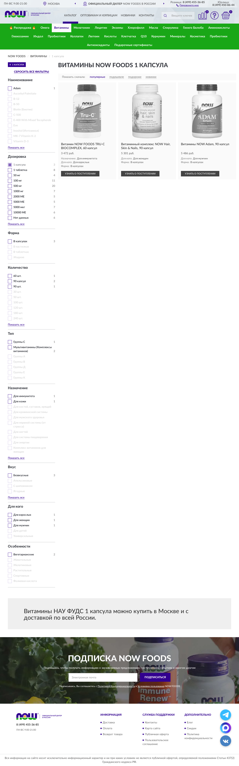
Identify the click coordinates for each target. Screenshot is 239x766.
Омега (45, 27)
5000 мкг (19, 207)
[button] (187, 5)
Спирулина (170, 27)
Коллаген (76, 36)
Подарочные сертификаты (133, 45)
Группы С (19, 342)
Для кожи (19, 401)
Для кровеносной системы (30, 412)
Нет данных (21, 217)
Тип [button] (11, 334)
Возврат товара (112, 734)
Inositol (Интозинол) (26, 130)
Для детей (20, 530)
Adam (17, 88)
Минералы (177, 36)
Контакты (146, 15)
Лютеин (93, 36)
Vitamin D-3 (21, 141)
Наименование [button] (20, 80)
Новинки (128, 15)
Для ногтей (20, 432)
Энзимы (117, 27)
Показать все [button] (16, 147)
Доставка (109, 722)
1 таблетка (20, 170)
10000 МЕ (19, 212)
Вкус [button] (12, 467)
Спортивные (21, 575)
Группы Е (19, 372)
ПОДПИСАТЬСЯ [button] (155, 677)
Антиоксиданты (98, 45)
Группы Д (19, 367)
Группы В (19, 362)
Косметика (197, 36)
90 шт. (17, 286)
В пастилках (21, 246)
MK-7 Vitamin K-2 (24, 136)
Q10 (144, 36)
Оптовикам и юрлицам (98, 15)
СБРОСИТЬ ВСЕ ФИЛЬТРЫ (31, 72)
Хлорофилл (136, 27)
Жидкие (18, 257)
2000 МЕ (18, 196)
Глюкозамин (20, 36)
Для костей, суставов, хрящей (32, 406)
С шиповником (22, 486)
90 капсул (19, 281)
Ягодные (19, 491)
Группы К (19, 377)
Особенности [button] (19, 546)
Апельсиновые (22, 480)
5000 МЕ (18, 202)
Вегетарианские (23, 554)
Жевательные (22, 560)
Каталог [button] (70, 15)
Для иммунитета (24, 396)
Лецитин (101, 27)
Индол (38, 36)
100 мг (17, 180)
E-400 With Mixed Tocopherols (32, 120)
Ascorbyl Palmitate (24, 93)
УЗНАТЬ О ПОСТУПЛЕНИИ (80, 173)
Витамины (61, 27)
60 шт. (17, 276)
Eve (15, 125)
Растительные (22, 570)
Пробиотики (57, 36)
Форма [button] (13, 233)
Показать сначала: (73, 77)
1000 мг (18, 191)
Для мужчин (21, 525)
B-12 (16, 99)
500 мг (17, 186)
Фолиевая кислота (25, 581)
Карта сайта (152, 728)
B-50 (16, 104)
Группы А (19, 356)
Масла (153, 27)
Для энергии (21, 442)
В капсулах (20, 241)
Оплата (107, 728)
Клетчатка (128, 36)
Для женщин (21, 520)
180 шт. (18, 313)
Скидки (191, 728)
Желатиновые (22, 565)
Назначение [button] (18, 388)
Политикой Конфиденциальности (116, 686)
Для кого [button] (15, 506)
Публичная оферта (157, 734)
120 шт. (18, 307)
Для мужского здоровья (28, 417)
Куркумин (158, 36)
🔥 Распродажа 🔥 (22, 27)
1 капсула (19, 164)
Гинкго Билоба (193, 27)
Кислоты (110, 36)
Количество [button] (18, 268)
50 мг (16, 175)
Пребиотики (218, 36)
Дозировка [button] (17, 157)
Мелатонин (82, 27)
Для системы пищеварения (30, 437)
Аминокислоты (219, 27)
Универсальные (23, 536)
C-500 (17, 115)
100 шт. (18, 302)
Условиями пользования (151, 686)
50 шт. (17, 297)
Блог (190, 722)
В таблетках (21, 252)
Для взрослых (22, 515)
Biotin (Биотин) (22, 109)
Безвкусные (20, 475)
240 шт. (18, 318)
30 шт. (17, 292)
